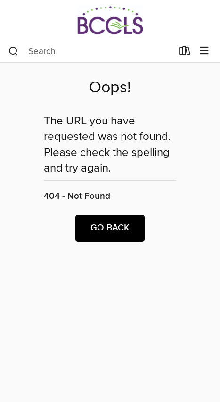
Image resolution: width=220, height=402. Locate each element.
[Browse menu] (204, 51)
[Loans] (185, 52)
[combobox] (91, 51)
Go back (110, 228)
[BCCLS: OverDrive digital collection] (110, 20)
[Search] (13, 51)
